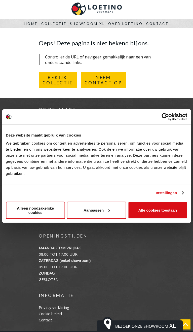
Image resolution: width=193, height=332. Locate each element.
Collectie (53, 24)
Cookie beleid (50, 313)
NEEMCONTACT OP (103, 80)
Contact (157, 24)
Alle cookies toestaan (157, 210)
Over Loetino (125, 24)
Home (31, 24)
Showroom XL (87, 24)
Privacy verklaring (54, 307)
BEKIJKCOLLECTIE (58, 80)
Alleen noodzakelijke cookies (35, 210)
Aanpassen (97, 210)
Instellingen (166, 193)
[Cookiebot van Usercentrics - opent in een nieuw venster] (165, 117)
